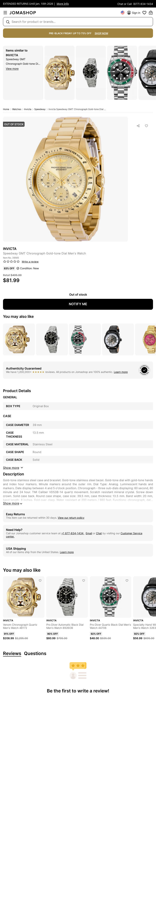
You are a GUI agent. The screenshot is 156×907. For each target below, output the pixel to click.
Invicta (12, 55)
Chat (99, 533)
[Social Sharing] (138, 125)
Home (6, 109)
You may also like (18, 316)
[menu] (5, 12)
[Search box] (78, 21)
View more (12, 68)
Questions (35, 653)
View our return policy (71, 517)
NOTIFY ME (78, 304)
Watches (16, 109)
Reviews (12, 653)
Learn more (121, 371)
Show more (13, 503)
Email (89, 533)
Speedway (40, 109)
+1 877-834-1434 (72, 533)
